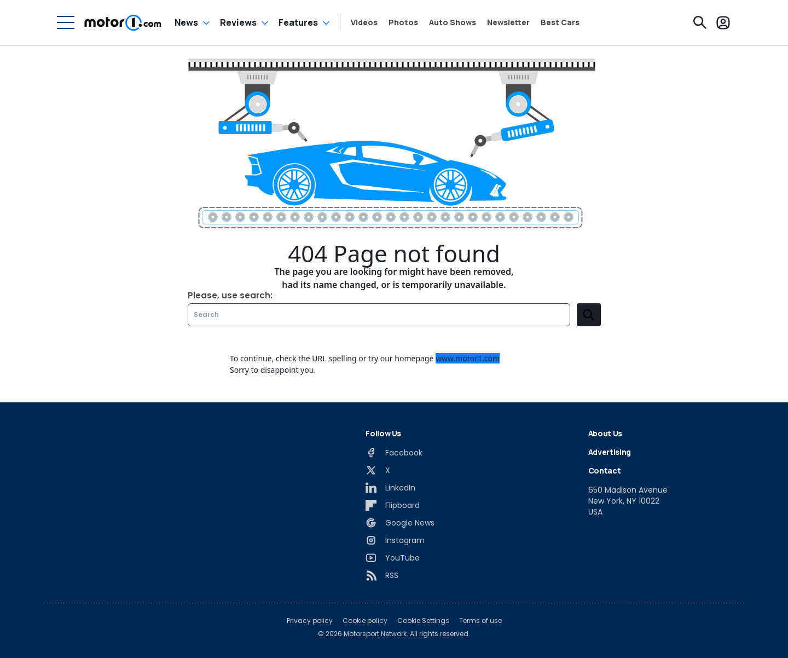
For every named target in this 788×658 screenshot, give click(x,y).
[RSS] (382, 575)
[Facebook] (394, 452)
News (186, 22)
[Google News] (400, 522)
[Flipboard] (393, 505)
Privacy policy (310, 620)
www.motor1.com (468, 358)
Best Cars (560, 22)
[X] (378, 470)
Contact (604, 470)
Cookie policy (365, 620)
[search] (589, 314)
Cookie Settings (423, 620)
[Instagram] (395, 540)
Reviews (238, 22)
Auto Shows (452, 22)
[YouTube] (393, 557)
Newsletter (508, 22)
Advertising (609, 452)
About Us (605, 433)
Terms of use (480, 620)
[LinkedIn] (390, 487)
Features (298, 22)
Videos (364, 22)
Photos (403, 22)
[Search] (699, 22)
